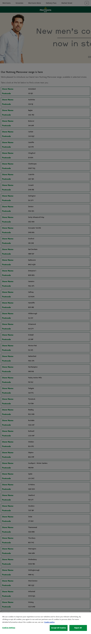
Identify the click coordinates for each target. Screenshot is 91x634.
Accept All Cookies (58, 628)
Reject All (78, 628)
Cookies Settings (8, 627)
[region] (45, 623)
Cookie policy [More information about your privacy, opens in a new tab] (49, 622)
